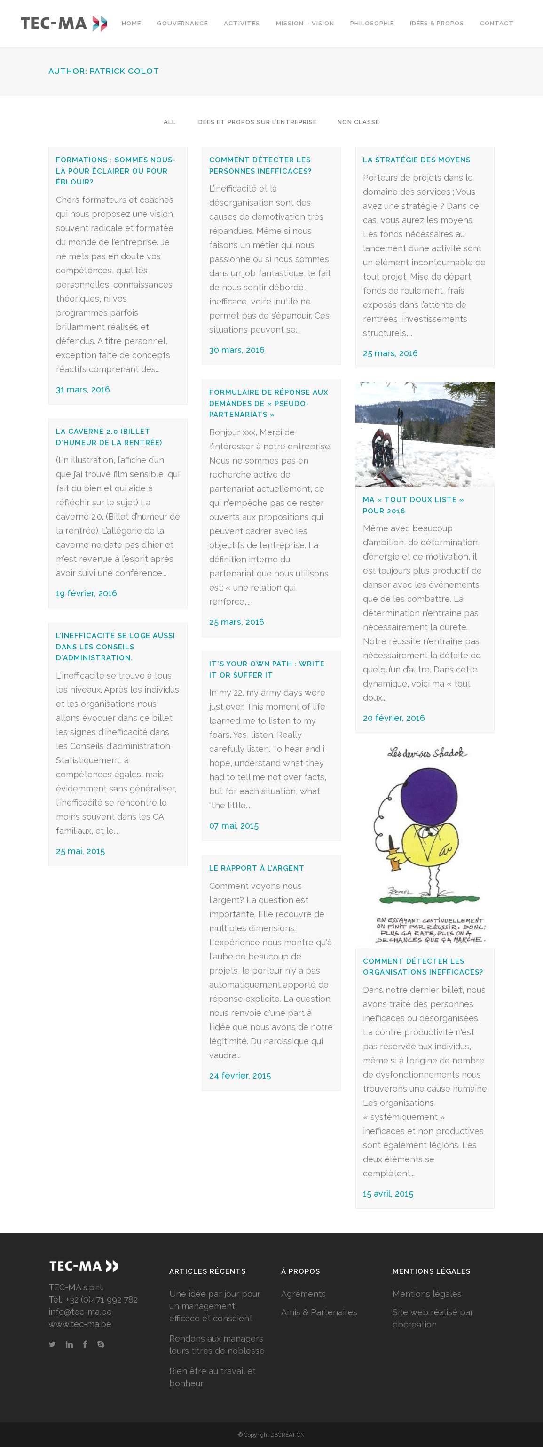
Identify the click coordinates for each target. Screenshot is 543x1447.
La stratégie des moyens (417, 160)
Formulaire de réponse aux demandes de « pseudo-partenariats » (269, 403)
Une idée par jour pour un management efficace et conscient (214, 1306)
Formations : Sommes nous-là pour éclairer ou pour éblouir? (116, 171)
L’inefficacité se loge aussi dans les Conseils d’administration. (115, 647)
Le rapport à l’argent (257, 868)
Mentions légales (427, 1294)
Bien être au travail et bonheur (212, 1377)
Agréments (303, 1294)
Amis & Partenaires (319, 1312)
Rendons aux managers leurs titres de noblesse (217, 1345)
